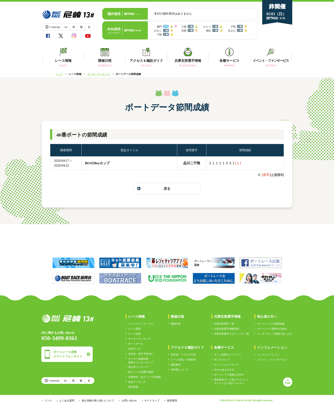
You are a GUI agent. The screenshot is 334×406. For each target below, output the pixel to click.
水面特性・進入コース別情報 (144, 377)
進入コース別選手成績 (140, 372)
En (66, 27)
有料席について (179, 369)
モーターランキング (98, 74)
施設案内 (176, 364)
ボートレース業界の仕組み (272, 328)
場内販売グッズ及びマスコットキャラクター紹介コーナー (231, 381)
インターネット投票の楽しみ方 (274, 333)
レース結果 (134, 333)
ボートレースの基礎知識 (271, 323)
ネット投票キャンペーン (228, 354)
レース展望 (134, 328)
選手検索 (133, 387)
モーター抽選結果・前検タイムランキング (140, 360)
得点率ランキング (138, 367)
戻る (153, 188)
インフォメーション (268, 354)
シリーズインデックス (140, 323)
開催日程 (176, 323)
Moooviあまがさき (224, 369)
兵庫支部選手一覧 (224, 323)
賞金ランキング (137, 382)
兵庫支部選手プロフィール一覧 (231, 333)
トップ (59, 74)
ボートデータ (135, 343)
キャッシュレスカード (226, 364)
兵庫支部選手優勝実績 (226, 328)
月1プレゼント (222, 359)
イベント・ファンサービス (272, 359)
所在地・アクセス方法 (183, 354)
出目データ (134, 348)
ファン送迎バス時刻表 (183, 359)
